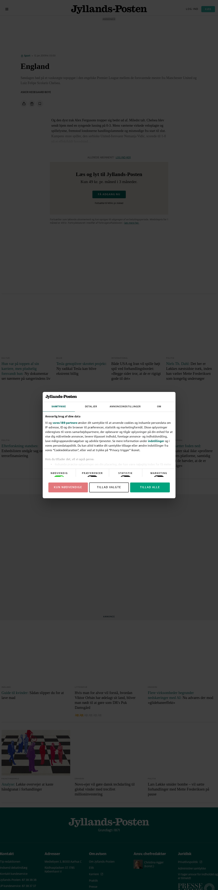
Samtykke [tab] (59, 406)
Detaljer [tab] (91, 406)
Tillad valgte (109, 487)
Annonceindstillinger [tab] (125, 406)
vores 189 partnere (65, 422)
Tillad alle (150, 487)
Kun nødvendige (68, 487)
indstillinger (156, 441)
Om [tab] (159, 406)
